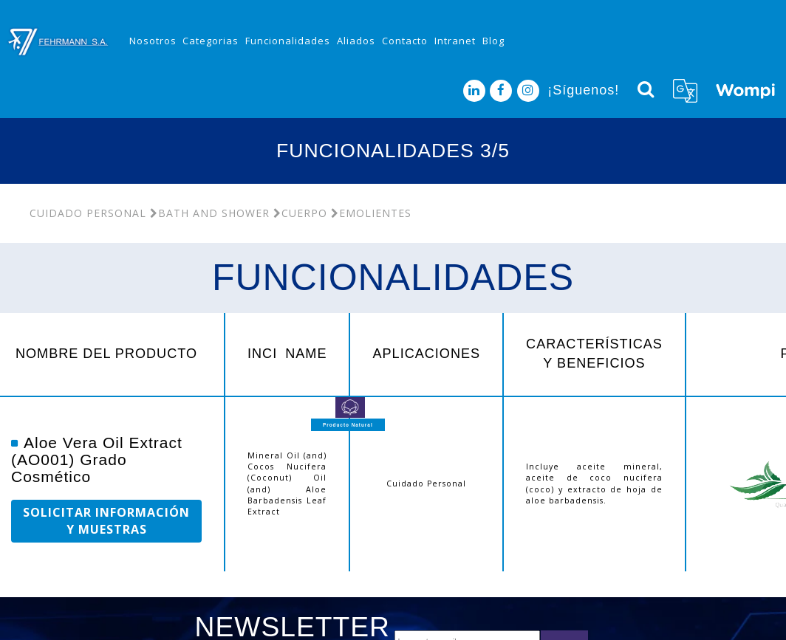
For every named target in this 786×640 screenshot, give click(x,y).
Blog (493, 40)
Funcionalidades (287, 40)
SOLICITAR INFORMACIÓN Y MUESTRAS (106, 520)
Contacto (405, 40)
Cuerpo (300, 213)
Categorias (210, 40)
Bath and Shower (210, 213)
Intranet (455, 40)
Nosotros (153, 40)
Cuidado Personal (88, 213)
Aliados (356, 40)
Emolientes (371, 213)
